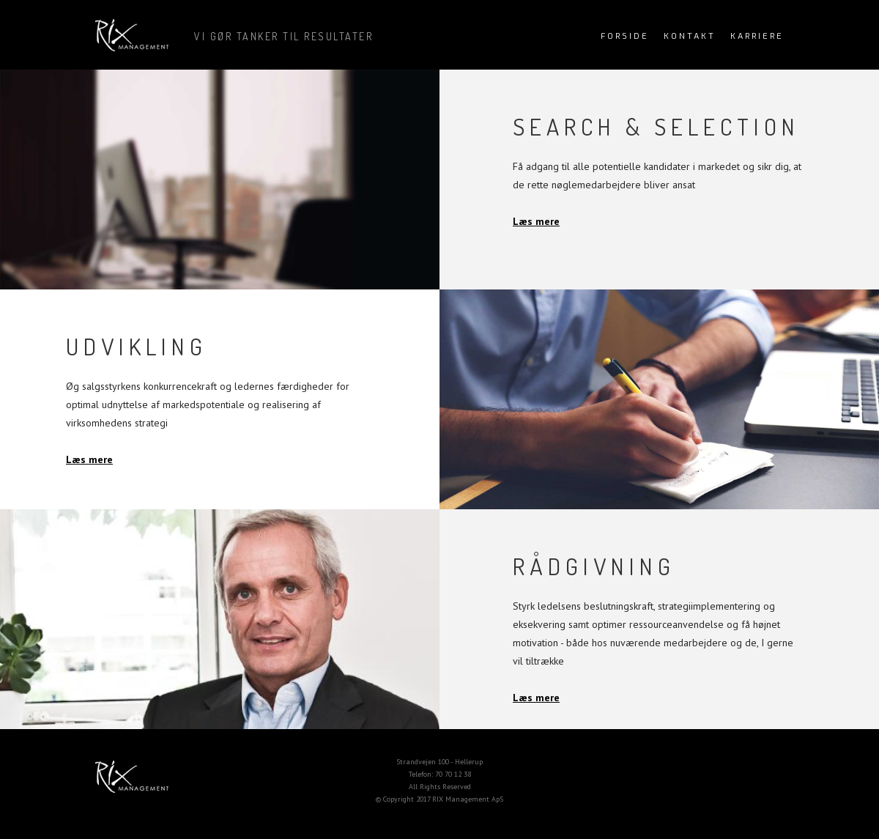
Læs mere (536, 221)
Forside (625, 36)
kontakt (690, 36)
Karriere (757, 36)
